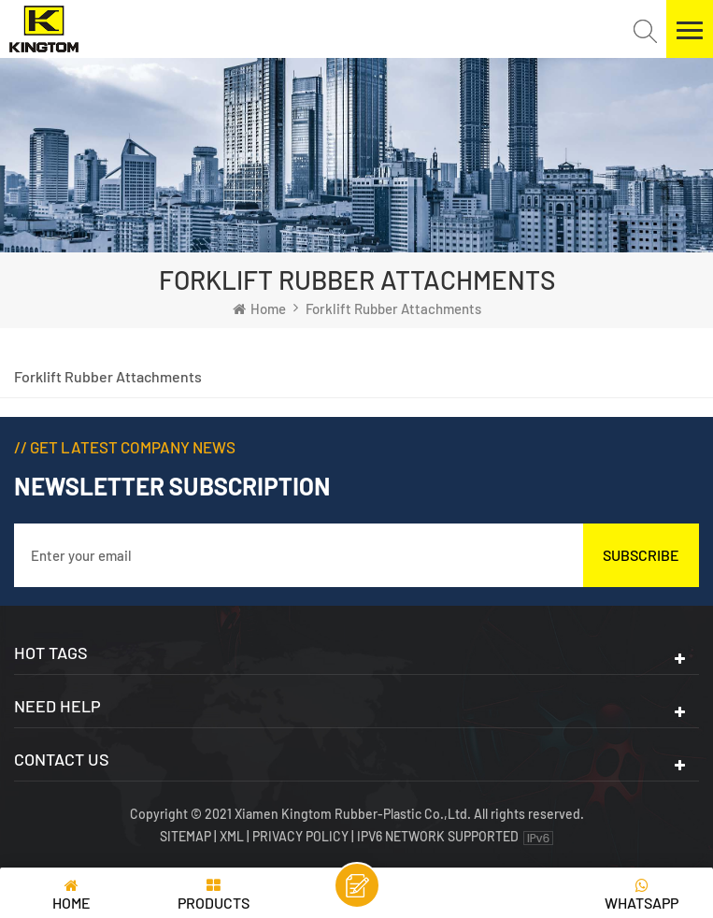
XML (232, 836)
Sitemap (187, 836)
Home (259, 308)
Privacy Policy (300, 836)
